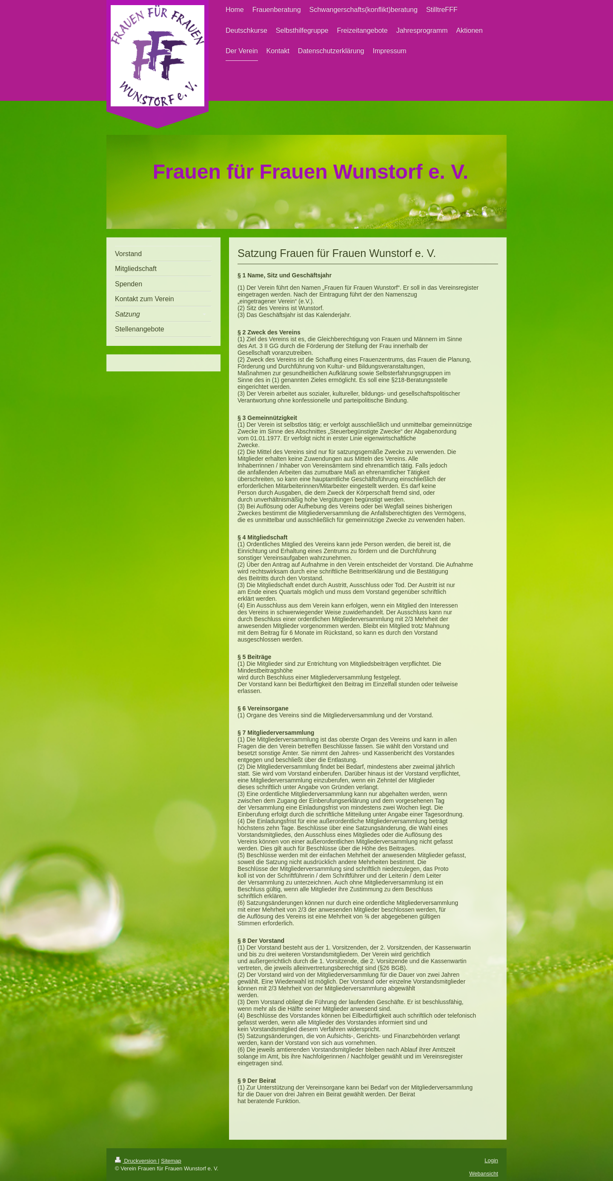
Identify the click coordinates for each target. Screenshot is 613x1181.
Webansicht (483, 1173)
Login (491, 1160)
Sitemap (171, 1161)
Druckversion (136, 1161)
